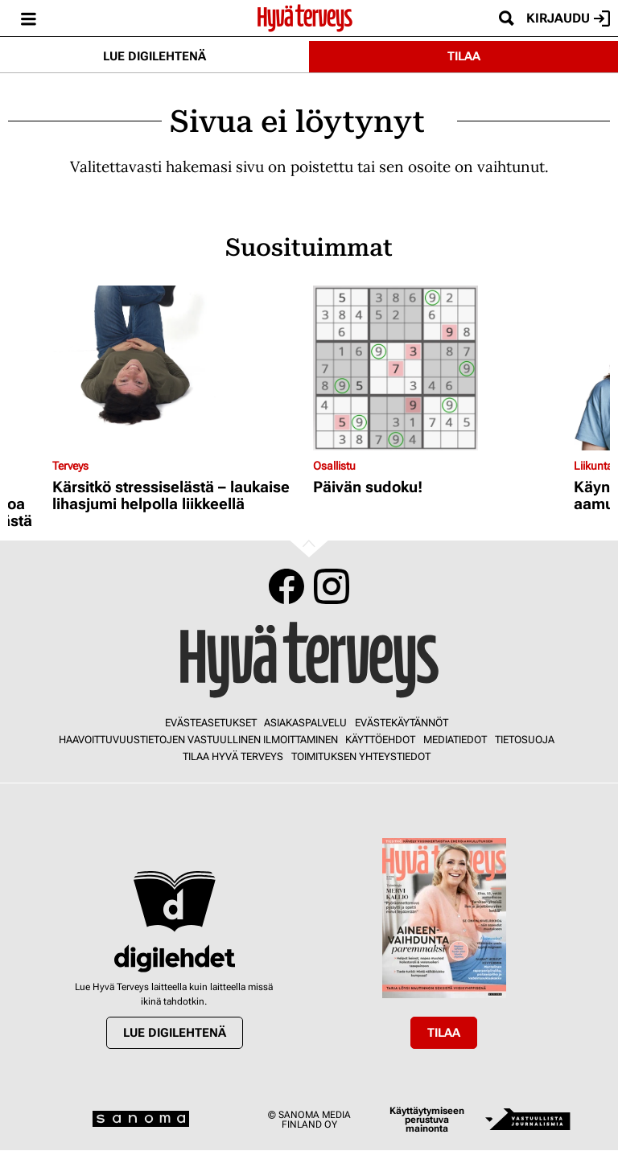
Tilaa (463, 56)
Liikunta (593, 465)
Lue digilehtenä (154, 56)
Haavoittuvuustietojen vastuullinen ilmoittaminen (198, 740)
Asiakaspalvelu (305, 723)
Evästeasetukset (211, 723)
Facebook (286, 586)
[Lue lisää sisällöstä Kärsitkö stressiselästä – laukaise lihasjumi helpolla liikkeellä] (178, 368)
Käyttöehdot (380, 740)
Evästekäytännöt (401, 723)
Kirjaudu (568, 18)
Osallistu (334, 465)
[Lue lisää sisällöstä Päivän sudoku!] (439, 368)
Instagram (331, 586)
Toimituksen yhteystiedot (361, 756)
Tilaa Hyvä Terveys (233, 756)
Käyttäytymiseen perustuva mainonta (426, 1120)
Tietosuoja (524, 740)
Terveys (70, 465)
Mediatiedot (455, 740)
